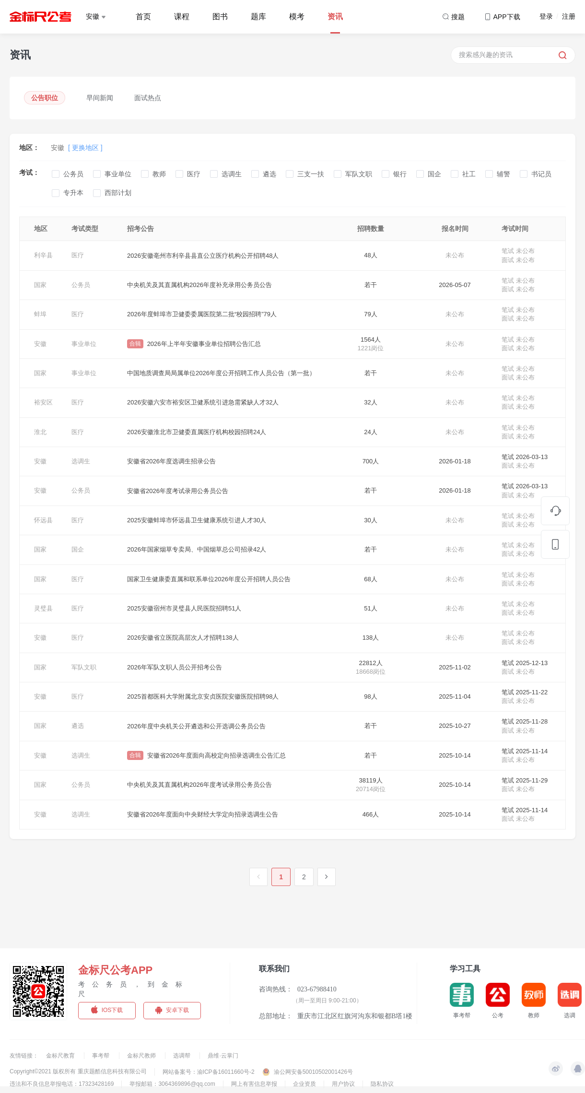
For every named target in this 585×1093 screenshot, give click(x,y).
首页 (143, 16)
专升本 (73, 192)
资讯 (335, 16)
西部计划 (118, 192)
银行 (400, 174)
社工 (469, 174)
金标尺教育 (61, 1055)
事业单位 (118, 174)
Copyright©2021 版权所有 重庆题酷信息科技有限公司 (78, 1071)
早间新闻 (99, 98)
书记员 (541, 174)
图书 (220, 16)
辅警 (503, 174)
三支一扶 (310, 174)
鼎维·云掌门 (223, 1055)
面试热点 (147, 98)
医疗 (193, 174)
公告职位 (44, 98)
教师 (159, 174)
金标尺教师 (142, 1055)
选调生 (232, 174)
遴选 (269, 174)
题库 (258, 16)
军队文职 (358, 174)
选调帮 (182, 1055)
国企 (434, 174)
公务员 (73, 174)
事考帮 (101, 1055)
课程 (181, 16)
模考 (296, 16)
